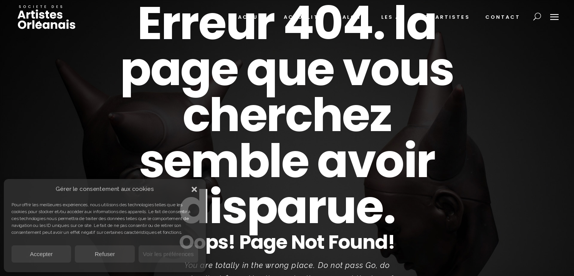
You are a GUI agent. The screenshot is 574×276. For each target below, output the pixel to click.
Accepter (41, 254)
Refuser (105, 254)
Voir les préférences (168, 254)
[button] (194, 189)
